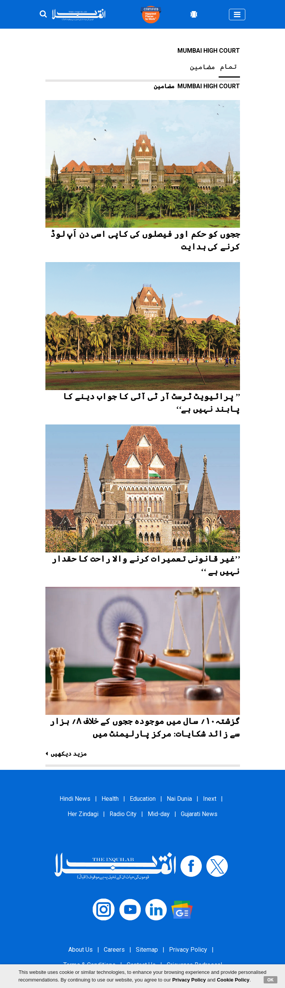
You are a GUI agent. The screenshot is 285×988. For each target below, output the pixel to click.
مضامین (202, 67)
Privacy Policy (188, 949)
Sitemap (147, 949)
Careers (114, 949)
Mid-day (159, 814)
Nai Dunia (179, 798)
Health (110, 798)
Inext (209, 798)
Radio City (123, 814)
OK (270, 979)
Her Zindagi (83, 814)
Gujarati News (199, 814)
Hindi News (75, 798)
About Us (80, 949)
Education (143, 798)
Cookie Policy (233, 980)
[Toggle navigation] (237, 14)
